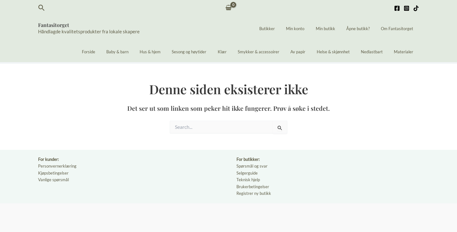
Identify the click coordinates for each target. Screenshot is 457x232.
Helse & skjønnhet (340, 51)
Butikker (280, 28)
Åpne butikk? (362, 28)
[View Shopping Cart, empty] (228, 8)
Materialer (405, 51)
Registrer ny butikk (253, 193)
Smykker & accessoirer (272, 51)
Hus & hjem (172, 51)
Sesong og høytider (208, 51)
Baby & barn (142, 51)
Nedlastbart (376, 51)
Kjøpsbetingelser (53, 173)
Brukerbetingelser (252, 186)
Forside (116, 51)
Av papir (308, 51)
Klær (238, 51)
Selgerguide (247, 173)
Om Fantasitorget (398, 28)
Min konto (305, 28)
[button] (41, 8)
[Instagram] (406, 8)
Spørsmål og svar (252, 166)
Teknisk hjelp (248, 179)
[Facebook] (397, 8)
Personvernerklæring (57, 166)
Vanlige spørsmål (53, 179)
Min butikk (332, 28)
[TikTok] (416, 8)
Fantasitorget (53, 25)
